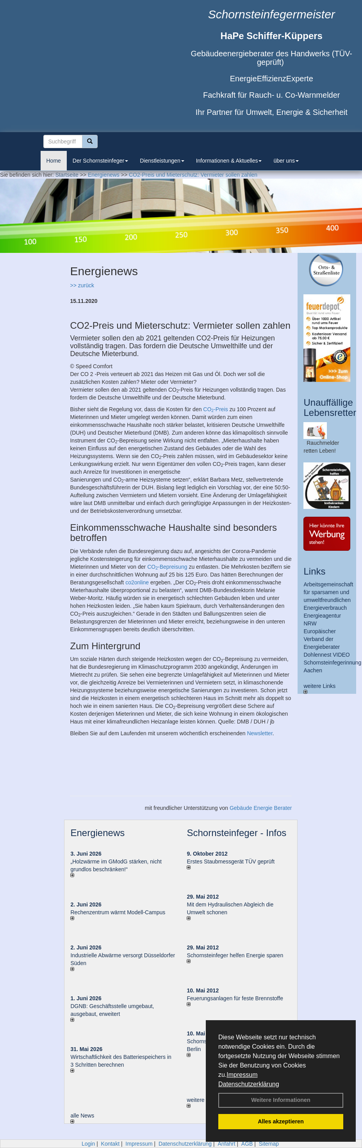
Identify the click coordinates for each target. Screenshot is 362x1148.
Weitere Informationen (280, 1100)
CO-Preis (215, 409)
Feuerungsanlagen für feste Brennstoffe (235, 998)
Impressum (241, 1074)
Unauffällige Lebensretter (329, 407)
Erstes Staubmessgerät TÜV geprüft (231, 861)
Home (53, 161)
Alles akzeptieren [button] (281, 1121)
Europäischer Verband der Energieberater (321, 639)
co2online (137, 582)
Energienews (97, 832)
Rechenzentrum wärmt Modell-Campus (117, 912)
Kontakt (110, 1144)
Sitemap (269, 1144)
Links (314, 571)
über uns (285, 161)
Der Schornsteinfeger (100, 161)
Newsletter (259, 733)
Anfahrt (226, 1144)
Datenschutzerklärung (248, 1084)
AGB (247, 1144)
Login (88, 1144)
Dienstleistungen (162, 161)
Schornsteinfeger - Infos (236, 832)
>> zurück (82, 285)
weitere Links (319, 688)
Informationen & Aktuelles (229, 161)
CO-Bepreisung (167, 567)
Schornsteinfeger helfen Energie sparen (235, 955)
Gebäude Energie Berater (261, 808)
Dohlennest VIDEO (326, 655)
